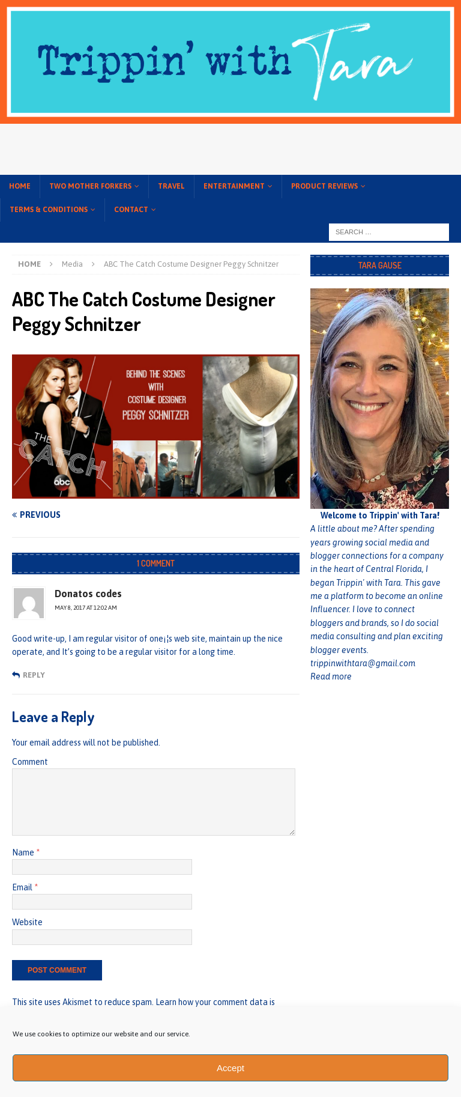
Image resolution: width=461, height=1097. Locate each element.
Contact (131, 209)
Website (27, 922)
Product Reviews (324, 186)
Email (23, 887)
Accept (230, 1068)
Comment (30, 762)
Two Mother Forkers (90, 186)
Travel (171, 186)
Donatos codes (88, 593)
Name (24, 852)
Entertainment (234, 186)
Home (20, 186)
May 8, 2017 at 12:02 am (86, 607)
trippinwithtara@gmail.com (362, 663)
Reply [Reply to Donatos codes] (34, 674)
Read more (331, 676)
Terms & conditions (49, 209)
